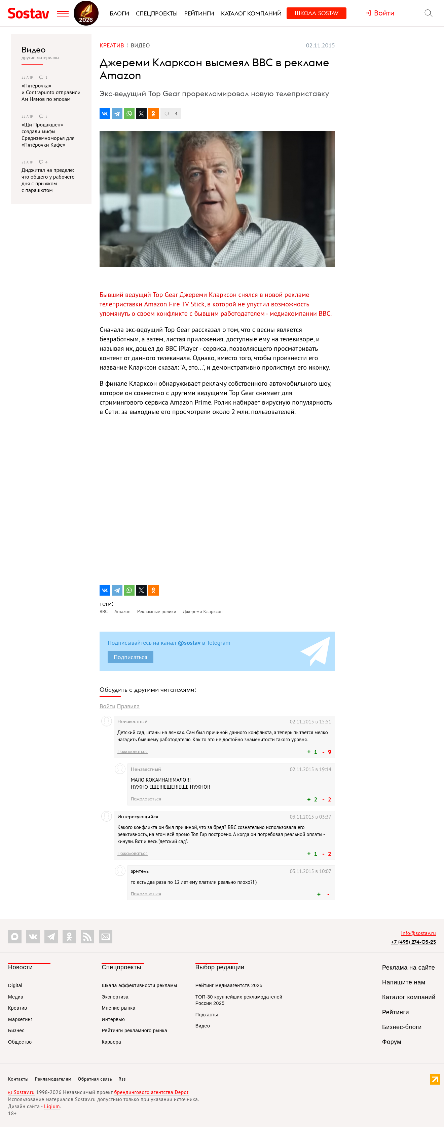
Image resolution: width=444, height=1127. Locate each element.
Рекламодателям (53, 1079)
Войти (107, 706)
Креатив (17, 1008)
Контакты (18, 1079)
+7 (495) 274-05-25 (413, 942)
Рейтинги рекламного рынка (134, 1030)
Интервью (113, 1019)
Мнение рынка (118, 1008)
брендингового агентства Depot (151, 1092)
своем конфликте (162, 313)
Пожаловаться (132, 751)
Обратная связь (95, 1079)
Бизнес (16, 1030)
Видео (34, 49)
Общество (20, 1042)
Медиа (16, 997)
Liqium (52, 1106)
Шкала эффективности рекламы (139, 985)
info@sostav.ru (418, 933)
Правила (128, 706)
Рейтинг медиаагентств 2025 (228, 985)
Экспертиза (115, 997)
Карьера (111, 1042)
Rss (122, 1079)
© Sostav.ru (21, 1092)
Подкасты (206, 1014)
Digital (15, 985)
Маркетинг (20, 1019)
